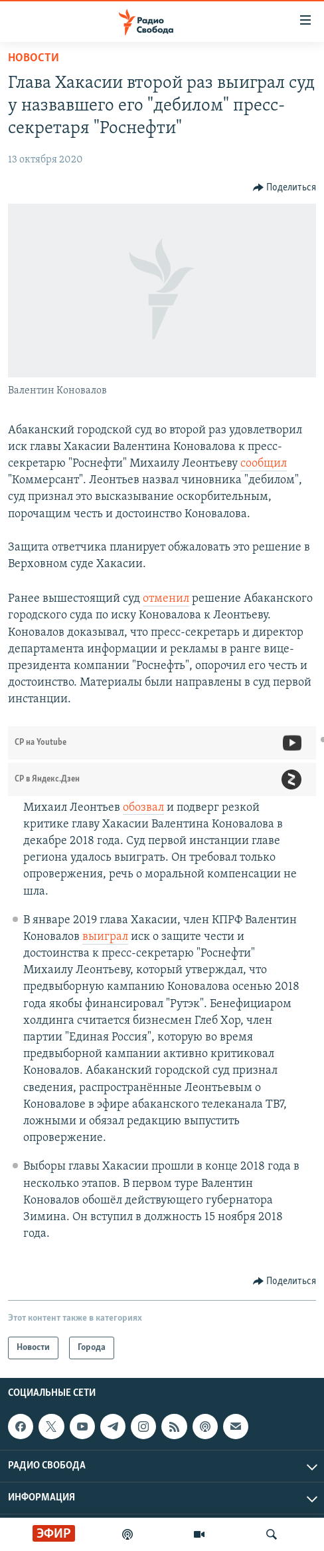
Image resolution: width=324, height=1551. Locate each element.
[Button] (285, 187)
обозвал (143, 807)
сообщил (263, 463)
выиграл (105, 937)
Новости (33, 58)
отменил (166, 598)
